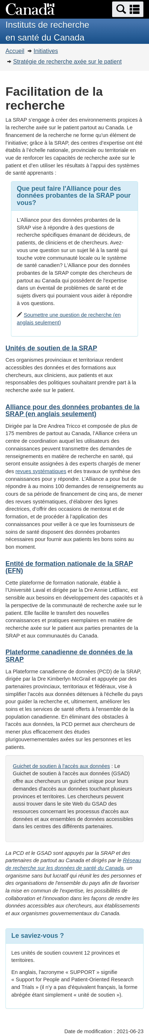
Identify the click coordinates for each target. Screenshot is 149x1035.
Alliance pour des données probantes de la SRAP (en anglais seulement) (72, 410)
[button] (128, 9)
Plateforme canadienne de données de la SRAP (69, 655)
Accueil (14, 51)
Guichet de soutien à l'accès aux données (61, 766)
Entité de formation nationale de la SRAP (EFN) (69, 567)
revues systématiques (40, 471)
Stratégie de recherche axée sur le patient (67, 61)
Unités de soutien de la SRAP (51, 348)
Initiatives (46, 51)
